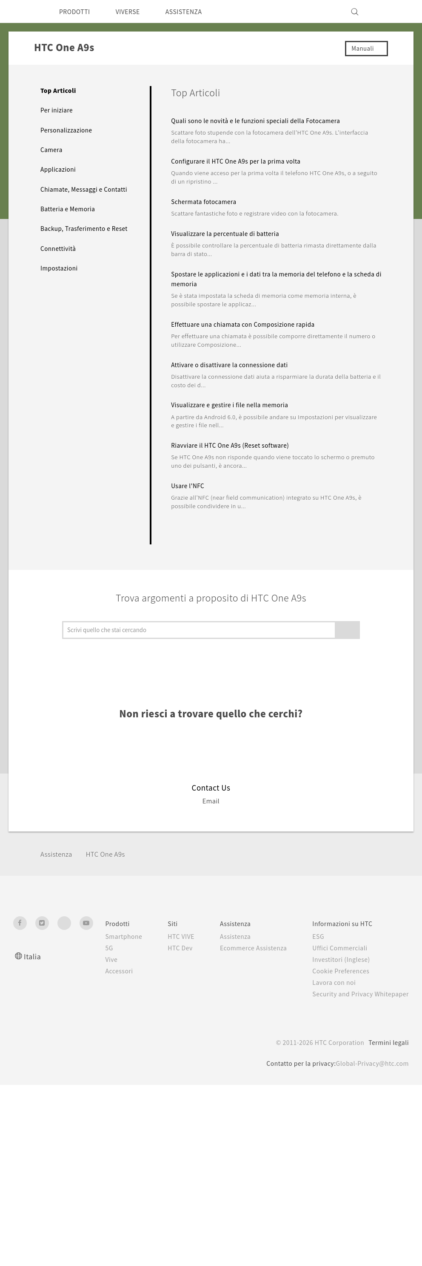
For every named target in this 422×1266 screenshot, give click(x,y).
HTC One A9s (111, 854)
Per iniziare (57, 109)
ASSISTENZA (195, 11)
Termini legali (388, 1051)
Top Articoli (58, 90)
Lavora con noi (335, 982)
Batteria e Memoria (70, 217)
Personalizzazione (68, 130)
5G (101, 948)
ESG (319, 936)
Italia (32, 956)
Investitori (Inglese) (343, 959)
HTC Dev (177, 957)
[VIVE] (397, 11)
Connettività (59, 265)
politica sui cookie (179, 1238)
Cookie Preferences (343, 971)
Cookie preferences (58, 1253)
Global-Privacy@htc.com (370, 1072)
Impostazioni (60, 285)
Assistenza (57, 854)
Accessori (112, 971)
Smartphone (117, 936)
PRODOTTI (76, 11)
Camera (52, 149)
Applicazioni (58, 169)
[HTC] (23, 11)
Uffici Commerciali (341, 948)
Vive (104, 959)
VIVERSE (134, 11)
